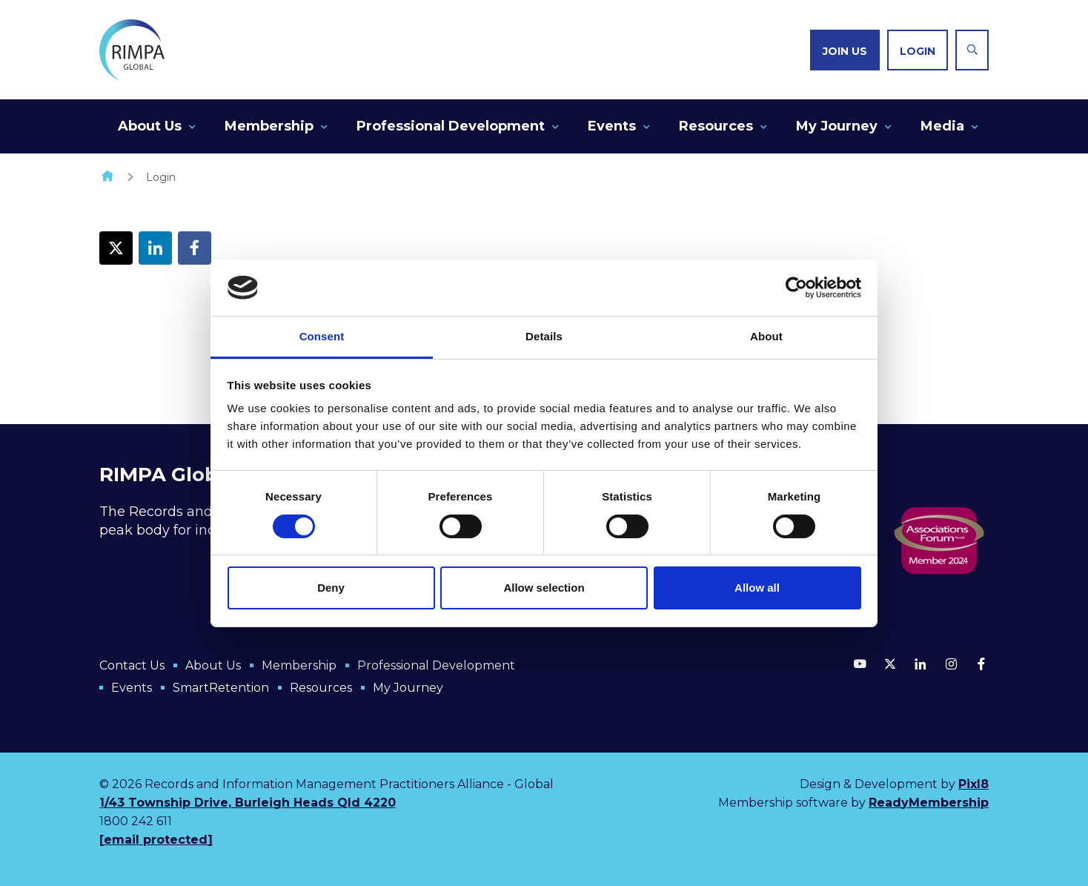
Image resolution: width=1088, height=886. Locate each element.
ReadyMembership (929, 803)
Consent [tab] (322, 336)
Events (612, 126)
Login (917, 51)
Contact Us (132, 665)
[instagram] (950, 663)
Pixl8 (973, 784)
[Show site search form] (972, 50)
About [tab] (766, 336)
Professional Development (450, 126)
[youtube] (859, 663)
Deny (331, 587)
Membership (269, 126)
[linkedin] (920, 663)
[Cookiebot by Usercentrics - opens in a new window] (796, 288)
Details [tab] (544, 336)
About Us (150, 126)
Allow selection (543, 587)
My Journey (837, 126)
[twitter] (890, 663)
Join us (845, 51)
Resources (716, 126)
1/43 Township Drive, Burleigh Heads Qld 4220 (247, 803)
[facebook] (981, 663)
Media (942, 126)
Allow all (757, 587)
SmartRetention (221, 688)
